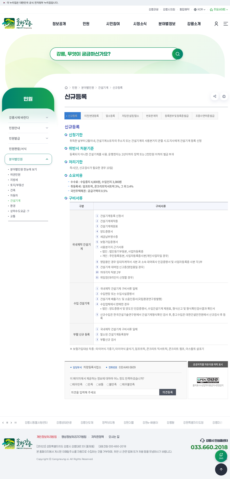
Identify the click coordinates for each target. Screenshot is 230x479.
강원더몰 (129, 422)
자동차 (14, 195)
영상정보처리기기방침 (74, 437)
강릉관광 (153, 9)
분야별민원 (16, 159)
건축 (12, 190)
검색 (177, 54)
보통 (101, 384)
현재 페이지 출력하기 (224, 96)
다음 (11, 423)
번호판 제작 (151, 116)
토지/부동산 (17, 185)
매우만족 (77, 384)
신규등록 (71, 116)
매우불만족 (128, 384)
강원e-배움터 (150, 422)
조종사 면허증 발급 (204, 116)
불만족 (113, 384)
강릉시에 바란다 (19, 117)
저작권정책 (97, 437)
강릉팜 (170, 422)
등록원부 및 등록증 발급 (175, 116)
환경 (12, 205)
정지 (7, 423)
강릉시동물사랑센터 (36, 422)
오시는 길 (114, 437)
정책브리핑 (108, 422)
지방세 (14, 179)
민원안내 (14, 128)
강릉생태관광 (64, 422)
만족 (90, 384)
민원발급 (14, 138)
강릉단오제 (87, 422)
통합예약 (184, 9)
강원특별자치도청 (193, 422)
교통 (12, 216)
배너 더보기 (15, 423)
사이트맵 (225, 24)
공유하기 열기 (215, 96)
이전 (3, 423)
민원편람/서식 (18, 148)
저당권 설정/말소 (129, 116)
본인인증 (217, 24)
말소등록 (109, 116)
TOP (221, 469)
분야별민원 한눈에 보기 (23, 169)
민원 (74, 87)
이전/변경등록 (91, 116)
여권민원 (15, 174)
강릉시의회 (169, 9)
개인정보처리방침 (47, 437)
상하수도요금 (18, 211)
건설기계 (15, 200)
